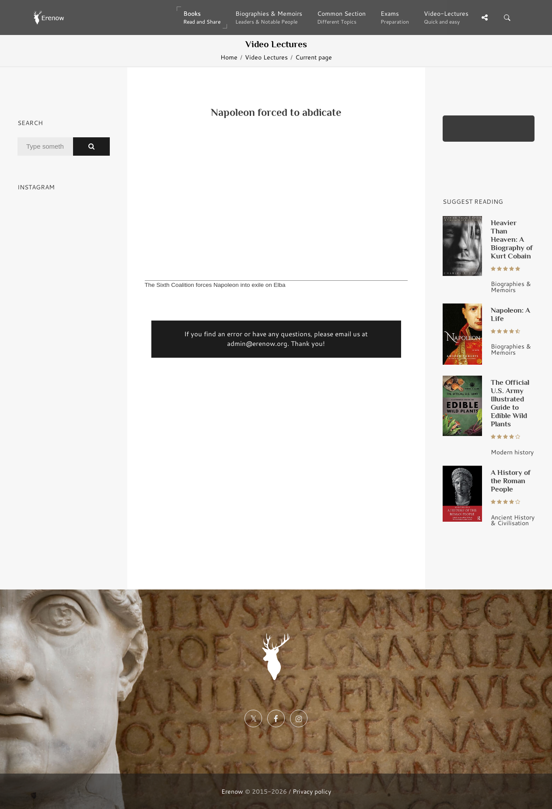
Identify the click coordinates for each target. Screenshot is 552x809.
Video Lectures (266, 57)
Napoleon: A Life (510, 314)
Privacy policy (312, 791)
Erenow (232, 791)
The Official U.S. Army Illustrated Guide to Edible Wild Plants (510, 403)
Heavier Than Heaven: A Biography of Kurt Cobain (512, 239)
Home (229, 57)
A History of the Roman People (511, 480)
